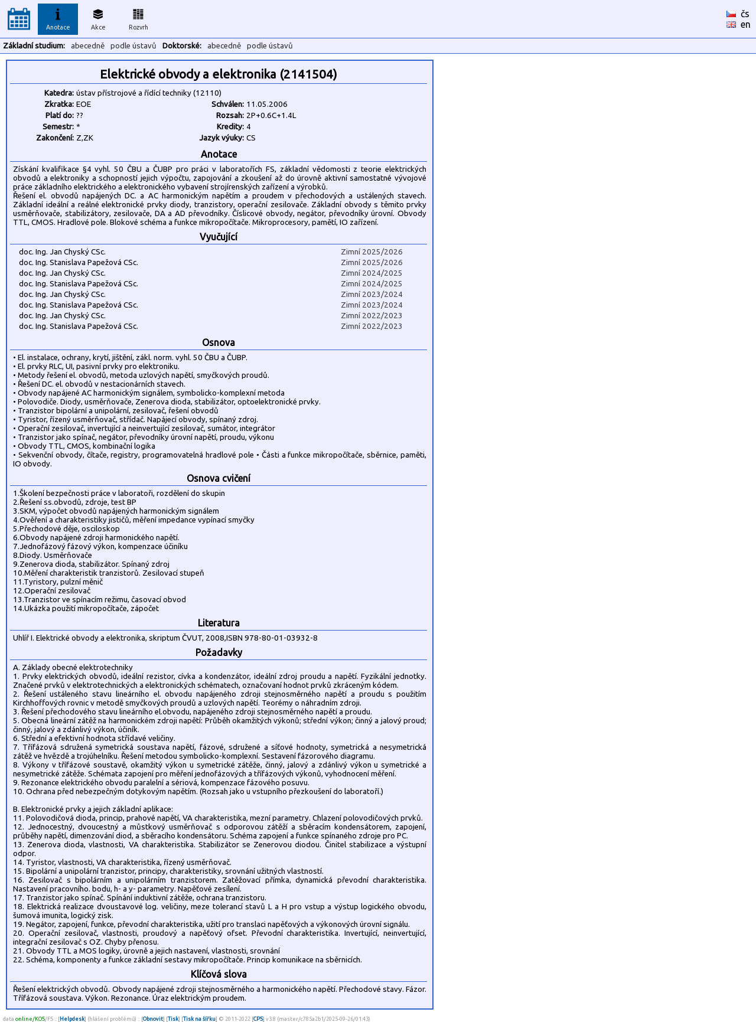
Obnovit (153, 1019)
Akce (98, 18)
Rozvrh (138, 18)
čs (745, 13)
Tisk (173, 1019)
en (746, 24)
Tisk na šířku (199, 1019)
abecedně (88, 45)
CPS (258, 1019)
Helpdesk (72, 1019)
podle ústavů (133, 45)
